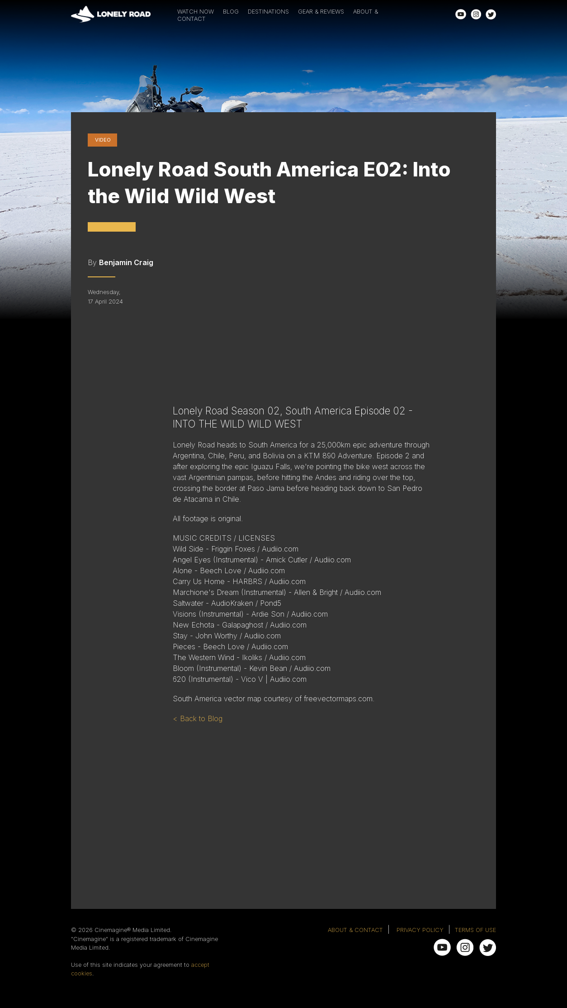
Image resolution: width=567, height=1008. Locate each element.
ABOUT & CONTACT (355, 930)
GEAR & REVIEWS (321, 11)
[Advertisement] (317, 795)
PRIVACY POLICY (420, 930)
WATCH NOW (195, 11)
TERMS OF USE (475, 930)
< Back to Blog (197, 718)
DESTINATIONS (268, 11)
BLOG (231, 11)
